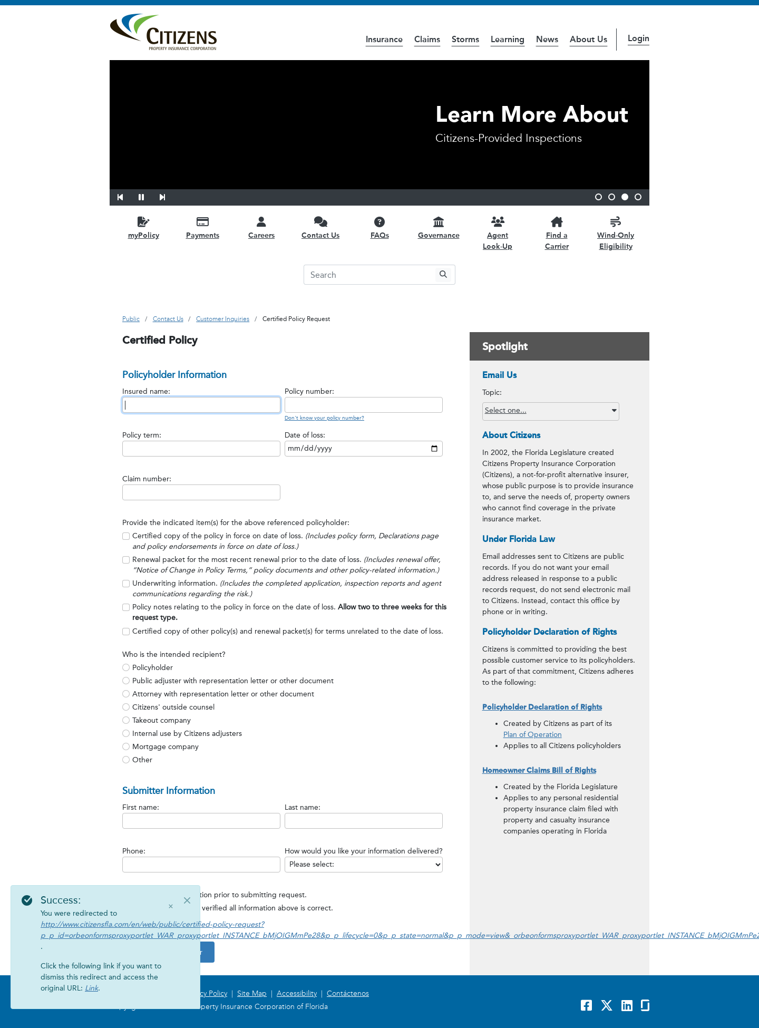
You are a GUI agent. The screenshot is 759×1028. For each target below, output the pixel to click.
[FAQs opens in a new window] (379, 227)
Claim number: (146, 478)
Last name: (302, 807)
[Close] (187, 900)
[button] (127, 195)
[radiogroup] (289, 714)
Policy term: (141, 435)
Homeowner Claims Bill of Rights (539, 770)
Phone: (133, 851)
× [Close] (170, 906)
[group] (289, 584)
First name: (140, 807)
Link (91, 988)
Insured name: (146, 391)
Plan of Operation (532, 734)
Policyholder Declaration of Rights (542, 707)
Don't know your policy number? (324, 418)
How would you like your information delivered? (364, 851)
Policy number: (309, 391)
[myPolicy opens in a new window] (143, 227)
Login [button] (638, 38)
